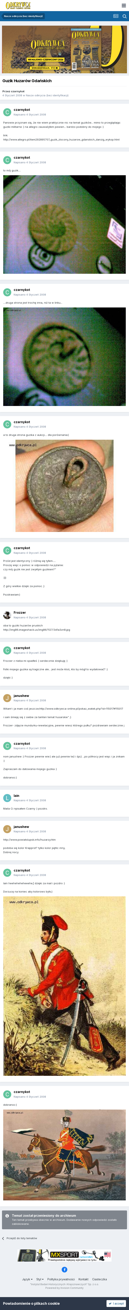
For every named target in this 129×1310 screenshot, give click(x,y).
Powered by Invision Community (64, 1287)
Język (27, 1279)
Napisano (30, 114)
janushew (21, 696)
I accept (116, 1303)
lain (16, 796)
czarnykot (18, 91)
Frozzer (20, 612)
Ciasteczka (99, 1279)
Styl (40, 1279)
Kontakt (83, 1279)
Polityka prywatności (61, 1279)
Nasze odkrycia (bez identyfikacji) (47, 95)
